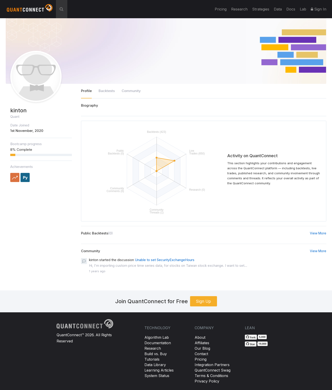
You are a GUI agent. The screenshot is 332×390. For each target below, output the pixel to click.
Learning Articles (159, 370)
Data (278, 9)
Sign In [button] (318, 9)
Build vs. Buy (155, 354)
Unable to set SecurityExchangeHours (164, 260)
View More (318, 233)
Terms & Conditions (211, 375)
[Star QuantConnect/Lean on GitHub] (250, 343)
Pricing (221, 9)
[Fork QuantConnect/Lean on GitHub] (251, 337)
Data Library (155, 364)
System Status (156, 375)
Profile (86, 91)
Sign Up (203, 301)
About (200, 337)
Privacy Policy (207, 381)
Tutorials (151, 359)
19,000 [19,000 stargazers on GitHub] (263, 343)
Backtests (107, 91)
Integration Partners (212, 364)
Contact (201, 354)
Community (131, 91)
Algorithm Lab (156, 337)
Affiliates (202, 343)
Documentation (157, 343)
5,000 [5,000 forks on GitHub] (262, 337)
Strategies (260, 9)
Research (239, 9)
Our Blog (202, 348)
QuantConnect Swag (212, 370)
